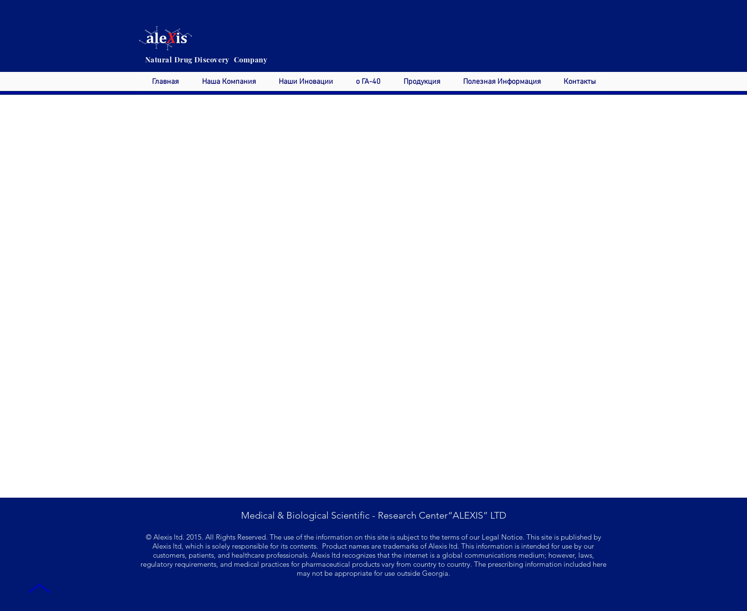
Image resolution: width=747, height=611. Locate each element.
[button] (228, 82)
